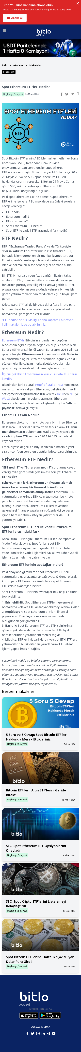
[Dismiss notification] (78, 3)
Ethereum (8, 71)
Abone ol (15, 18)
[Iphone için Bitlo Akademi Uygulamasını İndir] (29, 1015)
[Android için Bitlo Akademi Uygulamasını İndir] (50, 1015)
